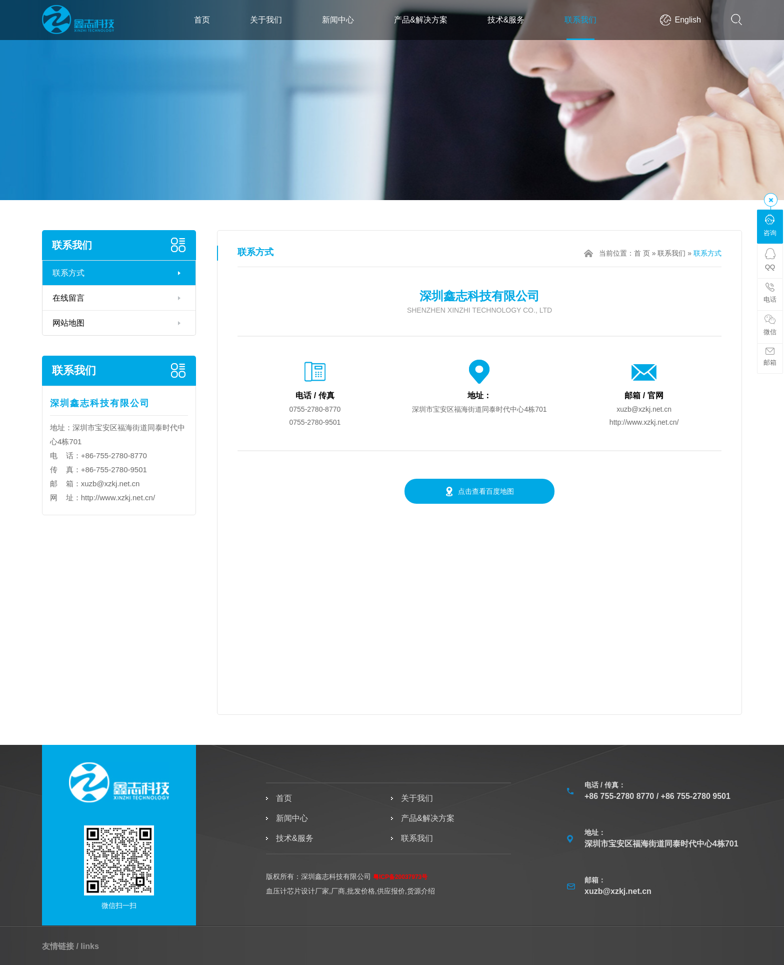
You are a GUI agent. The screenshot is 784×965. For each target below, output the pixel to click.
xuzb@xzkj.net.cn (110, 483)
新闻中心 (338, 20)
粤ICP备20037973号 (400, 876)
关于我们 (266, 20)
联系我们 (580, 20)
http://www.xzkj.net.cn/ (118, 497)
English (688, 20)
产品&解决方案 (421, 20)
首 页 (642, 253)
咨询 (770, 225)
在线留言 (68, 298)
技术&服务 (506, 20)
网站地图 (68, 323)
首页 (202, 20)
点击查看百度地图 (486, 491)
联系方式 (68, 273)
